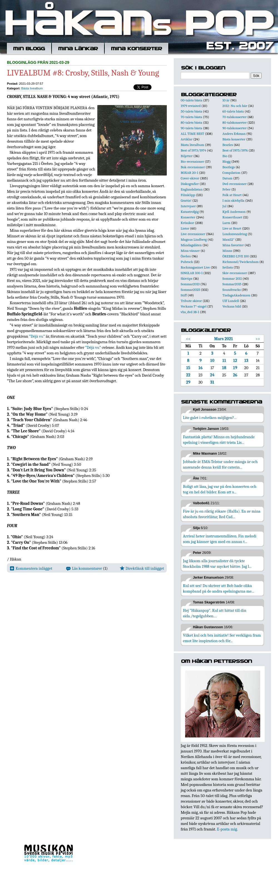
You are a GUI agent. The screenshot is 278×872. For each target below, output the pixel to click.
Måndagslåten (191, 245)
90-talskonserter (234, 128)
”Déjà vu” (37, 336)
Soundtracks (231, 290)
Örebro (186, 256)
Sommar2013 (190, 284)
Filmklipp (188, 195)
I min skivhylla (233, 200)
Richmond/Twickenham (240, 262)
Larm (226, 223)
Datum (227, 178)
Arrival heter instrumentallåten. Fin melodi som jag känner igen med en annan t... (219, 539)
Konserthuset (232, 217)
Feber (226, 189)
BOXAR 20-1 (189, 172)
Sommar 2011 (232, 278)
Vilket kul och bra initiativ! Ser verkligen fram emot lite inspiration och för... (222, 638)
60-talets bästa (233, 111)
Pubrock (187, 262)
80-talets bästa (191, 122)
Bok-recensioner (193, 167)
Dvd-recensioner (234, 184)
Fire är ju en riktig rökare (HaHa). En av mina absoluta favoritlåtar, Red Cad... (221, 514)
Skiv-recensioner (234, 273)
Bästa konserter (233, 139)
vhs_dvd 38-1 (190, 312)
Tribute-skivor (191, 301)
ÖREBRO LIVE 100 (235, 256)
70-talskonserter (234, 117)
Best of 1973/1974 (193, 150)
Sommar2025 (190, 290)
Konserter (188, 217)
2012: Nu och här (234, 106)
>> (257, 338)
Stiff (184, 295)
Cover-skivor (190, 178)
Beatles (227, 145)
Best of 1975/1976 (235, 150)
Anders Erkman (233, 133)
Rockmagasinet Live (195, 267)
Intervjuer (188, 206)
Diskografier (190, 184)
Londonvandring (234, 234)
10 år (226, 100)
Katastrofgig (190, 212)
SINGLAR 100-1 (192, 273)
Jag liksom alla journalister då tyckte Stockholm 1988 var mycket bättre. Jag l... (217, 563)
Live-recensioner (193, 234)
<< (188, 338)
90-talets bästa (191, 128)
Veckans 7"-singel (194, 306)
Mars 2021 (223, 338)
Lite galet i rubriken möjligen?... (210, 417)
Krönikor (187, 223)
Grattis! (186, 200)
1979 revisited (191, 106)
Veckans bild (231, 306)
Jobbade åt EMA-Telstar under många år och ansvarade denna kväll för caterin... (220, 464)
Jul (224, 206)
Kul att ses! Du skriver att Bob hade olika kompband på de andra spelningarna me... (218, 588)
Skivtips (186, 278)
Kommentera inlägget (31, 568)
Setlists (227, 267)
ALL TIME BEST (192, 133)
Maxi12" (228, 239)
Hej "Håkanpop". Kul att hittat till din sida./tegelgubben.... (214, 613)
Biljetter (187, 156)
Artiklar (186, 139)
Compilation (231, 172)
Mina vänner (190, 251)
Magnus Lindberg (194, 239)
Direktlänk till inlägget (142, 568)
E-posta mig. (227, 829)
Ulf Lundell (230, 301)
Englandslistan (192, 189)
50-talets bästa (191, 111)
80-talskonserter (234, 122)
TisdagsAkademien (236, 295)
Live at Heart (231, 228)
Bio (224, 156)
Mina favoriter (233, 245)
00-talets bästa (191, 100)
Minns (227, 251)
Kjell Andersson (234, 212)
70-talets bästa (191, 117)
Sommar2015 (231, 284)
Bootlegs (228, 167)
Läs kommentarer (84, 568)
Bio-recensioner (192, 161)
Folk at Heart (232, 195)
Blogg (226, 161)
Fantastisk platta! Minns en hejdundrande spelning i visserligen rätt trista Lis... (219, 439)
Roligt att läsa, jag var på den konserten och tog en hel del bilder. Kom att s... (219, 489)
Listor (185, 228)
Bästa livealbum (32, 88)
